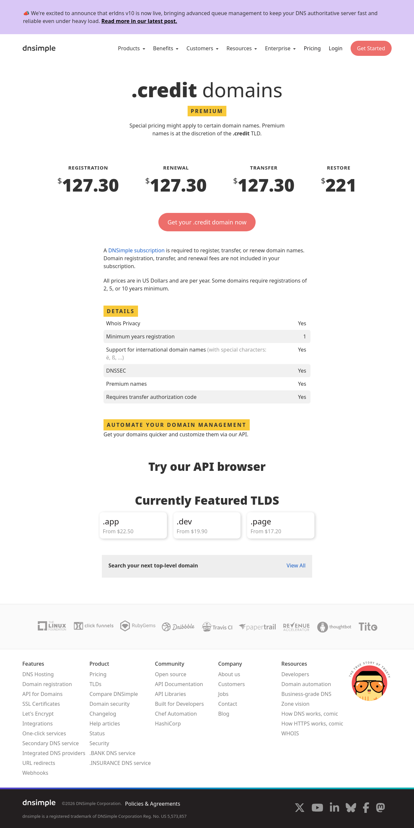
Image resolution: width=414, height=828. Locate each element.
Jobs (223, 694)
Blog (223, 713)
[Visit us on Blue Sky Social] (351, 808)
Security (99, 743)
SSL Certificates (41, 703)
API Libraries (170, 694)
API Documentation (179, 684)
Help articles (104, 723)
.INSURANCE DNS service (120, 763)
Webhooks (35, 772)
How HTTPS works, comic (312, 723)
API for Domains (42, 694)
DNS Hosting (38, 674)
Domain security (109, 703)
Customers (231, 684)
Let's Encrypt (38, 713)
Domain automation (306, 684)
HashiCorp (168, 723)
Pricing (312, 48)
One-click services (44, 733)
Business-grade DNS (306, 694)
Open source (170, 674)
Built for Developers (179, 703)
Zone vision (295, 703)
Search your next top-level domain (153, 565)
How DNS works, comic (309, 713)
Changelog (102, 713)
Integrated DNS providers (53, 753)
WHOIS (290, 733)
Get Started (371, 48)
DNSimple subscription (136, 250)
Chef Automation (176, 713)
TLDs (95, 684)
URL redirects (38, 763)
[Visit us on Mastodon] (380, 808)
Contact (227, 703)
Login (336, 48)
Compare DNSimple (113, 694)
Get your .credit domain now (207, 222)
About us (229, 674)
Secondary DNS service (50, 743)
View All (296, 565)
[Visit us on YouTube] (317, 808)
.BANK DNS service (112, 753)
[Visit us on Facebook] (366, 808)
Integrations (37, 723)
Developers (295, 674)
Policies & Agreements (152, 803)
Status (97, 733)
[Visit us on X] (299, 808)
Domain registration (47, 684)
